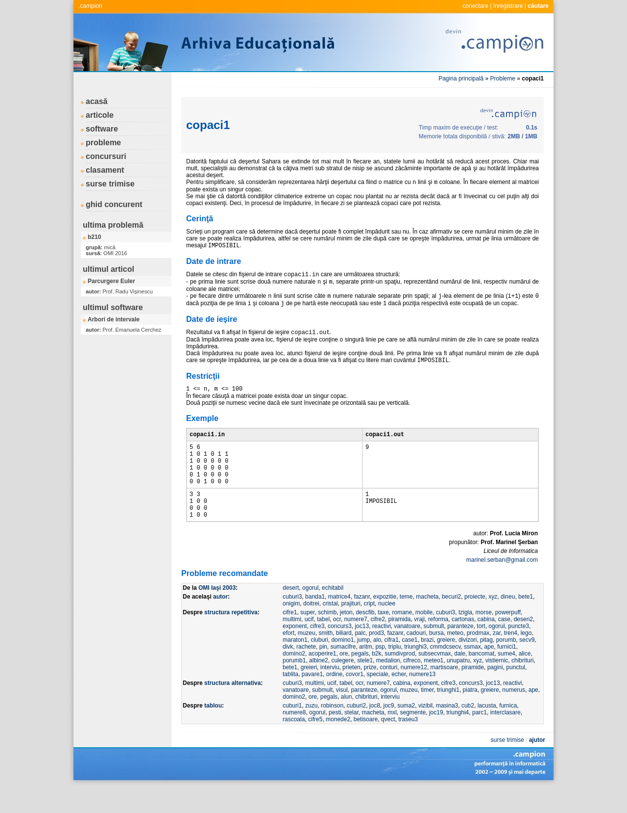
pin (323, 672)
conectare (475, 5)
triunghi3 (415, 672)
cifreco (411, 685)
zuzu (311, 731)
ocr (337, 644)
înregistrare (508, 5)
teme (406, 622)
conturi (388, 692)
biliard (344, 658)
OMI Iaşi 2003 (217, 613)
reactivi (381, 651)
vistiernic (496, 685)
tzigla (465, 637)
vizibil (425, 731)
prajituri (350, 629)
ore (343, 679)
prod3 (376, 658)
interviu (329, 692)
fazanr (362, 622)
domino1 (342, 665)
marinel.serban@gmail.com (502, 585)
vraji (419, 644)
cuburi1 (292, 731)
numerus (513, 715)
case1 (410, 665)
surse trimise (110, 184)
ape (489, 672)
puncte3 (518, 651)
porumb (506, 665)
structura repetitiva (231, 637)
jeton (346, 637)
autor (220, 622)
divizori (467, 665)
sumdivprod (400, 679)
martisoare (444, 692)
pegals (359, 679)
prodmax (478, 658)
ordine (334, 699)
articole (100, 115)
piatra (470, 715)
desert (291, 613)
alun (346, 722)
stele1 (365, 685)
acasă (97, 101)
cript (369, 629)
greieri (309, 692)
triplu (394, 672)
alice (525, 679)
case (504, 644)
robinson (332, 731)
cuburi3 (292, 622)
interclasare (505, 737)
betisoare (366, 744)
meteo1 (433, 685)
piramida (399, 644)
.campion (90, 5)
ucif (309, 644)
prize (369, 692)
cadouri (416, 658)
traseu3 (408, 744)
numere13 (422, 699)
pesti (335, 737)
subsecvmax (434, 679)
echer (398, 699)
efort (288, 658)
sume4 (506, 679)
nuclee (386, 629)
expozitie (384, 622)
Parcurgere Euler (111, 281)
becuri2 (451, 622)
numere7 (355, 644)
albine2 (318, 685)
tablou (213, 731)
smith (325, 658)
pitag (486, 665)
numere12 (414, 692)
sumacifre (343, 672)
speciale (377, 699)
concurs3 (340, 651)
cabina (486, 644)
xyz (492, 622)
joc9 (388, 731)
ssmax (472, 672)
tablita (290, 699)
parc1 (479, 737)
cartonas (463, 644)
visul (342, 715)
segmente (413, 737)
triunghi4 (457, 737)
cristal (330, 629)
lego (526, 658)
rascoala (294, 744)
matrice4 (339, 622)
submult (434, 651)
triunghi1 (448, 715)
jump (363, 665)
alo (377, 665)
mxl (392, 737)
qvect (388, 744)
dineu (508, 622)
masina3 (447, 731)
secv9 (526, 665)
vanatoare (407, 651)
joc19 (436, 737)
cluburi (319, 665)
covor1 (354, 699)
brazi (427, 665)
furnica (508, 731)
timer (427, 715)
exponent (295, 651)
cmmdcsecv (445, 672)
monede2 (338, 744)
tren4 (510, 658)
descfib (365, 637)
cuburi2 (356, 731)
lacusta (487, 731)
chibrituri (522, 685)
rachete (306, 672)
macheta (427, 622)
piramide (472, 692)
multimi (292, 644)
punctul (515, 692)
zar (497, 658)
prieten (351, 692)
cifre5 (315, 744)
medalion (388, 685)
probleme (103, 142)
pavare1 (312, 699)
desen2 (523, 644)
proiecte (474, 622)
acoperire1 (323, 679)
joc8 (374, 731)
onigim (291, 629)
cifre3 (317, 651)
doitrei (311, 629)
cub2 (467, 731)
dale (459, 679)
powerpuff (508, 637)
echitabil (332, 613)
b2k (376, 679)
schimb (327, 637)
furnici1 (506, 672)
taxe (383, 637)
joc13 (362, 651)
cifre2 (377, 644)
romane (402, 637)
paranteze (460, 651)
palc (360, 658)
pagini (495, 692)
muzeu (306, 658)
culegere (342, 685)
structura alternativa (232, 708)
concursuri (106, 156)
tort (481, 651)
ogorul (310, 613)
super (307, 637)
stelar (351, 737)
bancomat (482, 679)
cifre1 (290, 637)
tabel (323, 644)
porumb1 (294, 685)
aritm (365, 672)
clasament (105, 170)
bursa (436, 658)
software (102, 129)
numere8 (294, 737)
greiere (446, 665)
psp (380, 672)
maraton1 (295, 665)
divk (288, 672)
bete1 (525, 622)
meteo (455, 658)
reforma (438, 644)
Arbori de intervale (114, 319)
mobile (424, 637)
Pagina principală (460, 78)
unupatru (458, 685)
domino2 (294, 679)
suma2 (406, 731)
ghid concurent (114, 204)
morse (484, 637)
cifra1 (391, 665)
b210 (94, 237)
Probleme (502, 78)
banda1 (315, 622)
